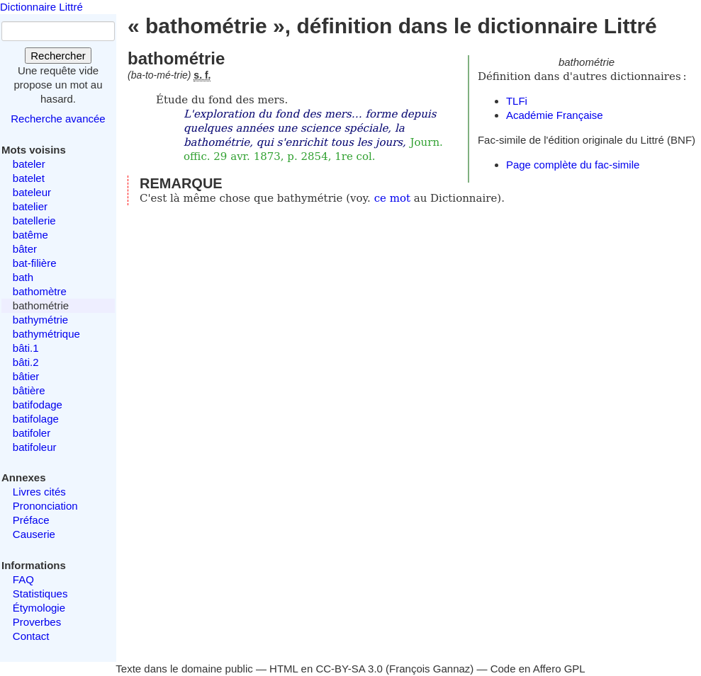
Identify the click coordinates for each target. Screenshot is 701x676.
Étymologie (39, 608)
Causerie (34, 534)
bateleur (32, 192)
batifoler (31, 433)
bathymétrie (40, 320)
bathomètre (40, 291)
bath (23, 277)
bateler (29, 164)
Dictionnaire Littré (41, 7)
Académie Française (554, 115)
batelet (29, 178)
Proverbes (37, 622)
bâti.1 (26, 348)
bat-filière (35, 263)
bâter (25, 249)
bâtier (26, 376)
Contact (31, 636)
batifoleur (35, 447)
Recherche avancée (58, 119)
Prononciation (45, 506)
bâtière (29, 390)
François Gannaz (429, 669)
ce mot (392, 198)
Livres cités (39, 492)
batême (30, 235)
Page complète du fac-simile (572, 165)
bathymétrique (46, 334)
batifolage (36, 419)
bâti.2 (26, 362)
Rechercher (58, 56)
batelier (30, 206)
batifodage (37, 405)
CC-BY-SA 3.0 (349, 669)
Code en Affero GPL (537, 669)
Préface (31, 520)
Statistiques (40, 594)
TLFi (516, 101)
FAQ (23, 579)
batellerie (34, 220)
